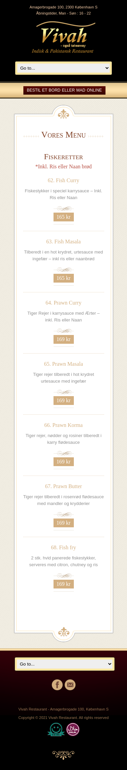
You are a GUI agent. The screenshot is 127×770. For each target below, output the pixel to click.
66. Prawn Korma (63, 425)
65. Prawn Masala (63, 364)
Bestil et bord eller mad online (64, 90)
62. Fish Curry (63, 180)
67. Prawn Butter (63, 486)
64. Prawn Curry (63, 303)
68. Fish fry (63, 547)
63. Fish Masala (63, 241)
